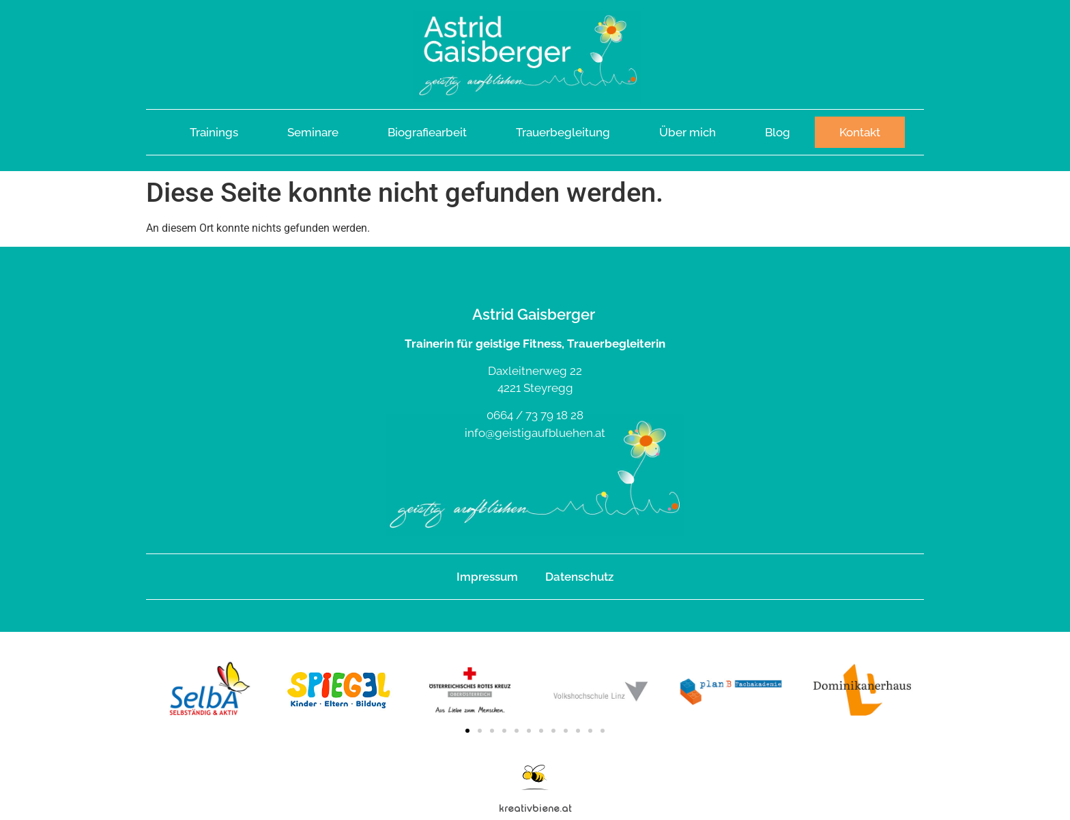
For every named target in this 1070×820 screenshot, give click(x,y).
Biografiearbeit (427, 132)
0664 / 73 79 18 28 (535, 415)
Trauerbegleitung (563, 132)
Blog (777, 132)
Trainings (214, 132)
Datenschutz (579, 576)
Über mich (687, 132)
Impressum (487, 576)
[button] (467, 731)
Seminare (312, 132)
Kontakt (859, 132)
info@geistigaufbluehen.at (535, 433)
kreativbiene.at (535, 808)
